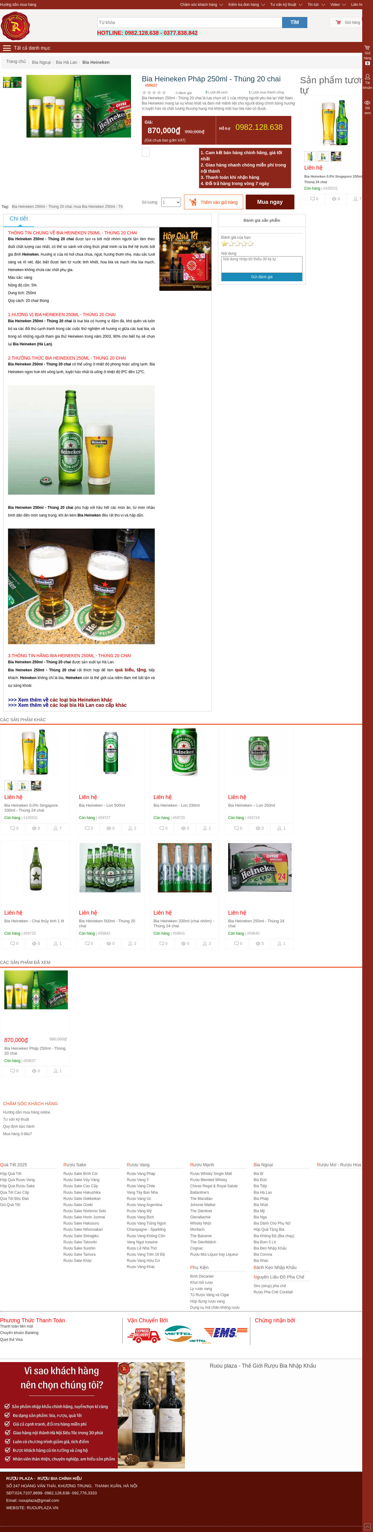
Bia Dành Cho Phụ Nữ (272, 1223)
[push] (213, 202)
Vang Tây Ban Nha (142, 1192)
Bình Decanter (202, 1276)
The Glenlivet (201, 1211)
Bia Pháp (261, 1198)
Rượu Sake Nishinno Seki (85, 1211)
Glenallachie (200, 1217)
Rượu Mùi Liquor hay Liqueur (214, 1254)
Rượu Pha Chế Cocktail (273, 1292)
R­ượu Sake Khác (78, 1260)
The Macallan (201, 1198)
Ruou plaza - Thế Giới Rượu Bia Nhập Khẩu (263, 1366)
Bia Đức (260, 1180)
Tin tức (313, 4)
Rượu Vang (138, 1164)
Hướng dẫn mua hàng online (26, 1112)
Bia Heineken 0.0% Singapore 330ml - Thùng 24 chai (31, 808)
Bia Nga (260, 1217)
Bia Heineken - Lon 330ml (177, 805)
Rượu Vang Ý (138, 1180)
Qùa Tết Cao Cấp (14, 1192)
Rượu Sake (75, 1164)
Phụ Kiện (199, 1267)
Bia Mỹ (259, 1211)
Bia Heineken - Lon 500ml (102, 805)
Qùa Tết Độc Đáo (14, 1198)
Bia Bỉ (259, 1174)
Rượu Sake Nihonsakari (83, 1229)
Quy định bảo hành (19, 1126)
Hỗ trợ (224, 128)
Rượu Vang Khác (141, 1267)
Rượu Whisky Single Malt (211, 1174)
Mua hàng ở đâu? (17, 1134)
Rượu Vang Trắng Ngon (146, 1223)
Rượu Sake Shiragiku (81, 1236)
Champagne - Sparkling (146, 1229)
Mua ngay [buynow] (270, 202)
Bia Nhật (261, 1205)
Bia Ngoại (263, 1164)
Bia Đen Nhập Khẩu (270, 1248)
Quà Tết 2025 (13, 1164)
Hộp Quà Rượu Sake (17, 1186)
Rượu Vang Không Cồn (146, 1236)
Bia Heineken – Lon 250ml (251, 805)
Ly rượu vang (201, 1289)
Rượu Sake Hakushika (82, 1192)
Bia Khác (261, 1260)
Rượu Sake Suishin (80, 1248)
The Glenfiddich (203, 1242)
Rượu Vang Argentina (144, 1205)
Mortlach (197, 1229)
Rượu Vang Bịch (140, 1217)
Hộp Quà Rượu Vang (17, 1180)
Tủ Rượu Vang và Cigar (209, 1295)
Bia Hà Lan (263, 1192)
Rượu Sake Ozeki (78, 1205)
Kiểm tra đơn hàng (243, 4)
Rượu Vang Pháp (141, 1174)
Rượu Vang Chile (141, 1186)
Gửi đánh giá (262, 277)
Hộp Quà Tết (10, 1174)
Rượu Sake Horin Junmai (84, 1217)
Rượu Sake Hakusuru (81, 1223)
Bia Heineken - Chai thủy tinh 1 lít (34, 921)
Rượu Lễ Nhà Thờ (142, 1248)
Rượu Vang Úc (139, 1198)
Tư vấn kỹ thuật (283, 4)
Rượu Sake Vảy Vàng (82, 1180)
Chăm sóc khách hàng (198, 4)
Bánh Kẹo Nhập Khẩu (275, 1267)
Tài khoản (367, 81)
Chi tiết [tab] (19, 218)
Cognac (196, 1248)
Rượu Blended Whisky (208, 1180)
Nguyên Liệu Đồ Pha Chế (279, 1277)
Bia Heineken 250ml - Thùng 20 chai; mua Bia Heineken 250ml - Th (67, 206)
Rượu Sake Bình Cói (80, 1174)
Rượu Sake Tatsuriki (80, 1242)
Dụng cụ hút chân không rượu (215, 1307)
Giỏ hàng (352, 22)
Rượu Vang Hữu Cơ (143, 1260)
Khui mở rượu (201, 1282)
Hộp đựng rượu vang (207, 1301)
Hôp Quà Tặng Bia (269, 1229)
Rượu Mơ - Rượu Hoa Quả (344, 1164)
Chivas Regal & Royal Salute (214, 1186)
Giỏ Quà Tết (10, 1205)
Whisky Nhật (200, 1223)
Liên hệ (357, 4)
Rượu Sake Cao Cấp (81, 1186)
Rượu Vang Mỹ (139, 1211)
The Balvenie (201, 1236)
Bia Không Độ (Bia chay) (274, 1236)
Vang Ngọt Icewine (142, 1242)
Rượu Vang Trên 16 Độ (146, 1254)
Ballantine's (199, 1192)
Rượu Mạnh (202, 1164)
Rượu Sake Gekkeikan (82, 1198)
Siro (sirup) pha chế (270, 1286)
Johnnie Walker (202, 1205)
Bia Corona (263, 1254)
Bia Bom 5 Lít (265, 1242)
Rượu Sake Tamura (80, 1254)
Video (335, 4)
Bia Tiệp (260, 1186)
